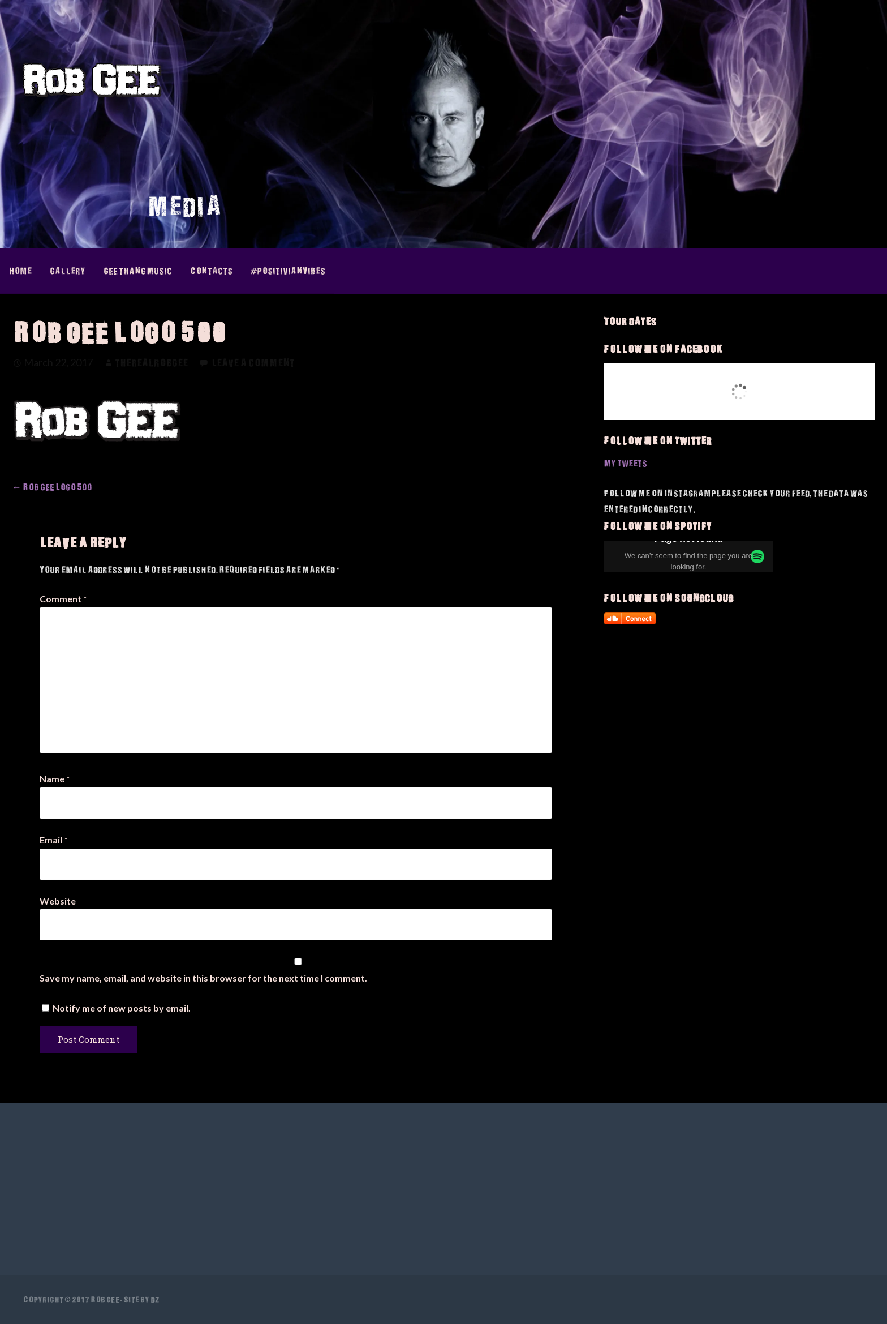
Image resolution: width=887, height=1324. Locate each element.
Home (20, 270)
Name (55, 778)
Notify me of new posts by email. (122, 1007)
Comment (63, 598)
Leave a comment (253, 362)
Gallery (67, 270)
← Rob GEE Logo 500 (52, 486)
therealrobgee (151, 362)
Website (58, 900)
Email (54, 839)
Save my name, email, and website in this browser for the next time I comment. (203, 977)
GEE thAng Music (138, 270)
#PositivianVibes (288, 270)
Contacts (211, 270)
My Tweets (625, 463)
